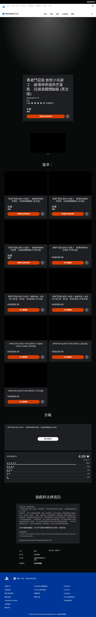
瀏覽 (61, 12)
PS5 (13, 6)
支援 (50, 6)
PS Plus (23, 6)
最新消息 (38, 6)
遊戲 (8, 6)
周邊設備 (30, 6)
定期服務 (54, 12)
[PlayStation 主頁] (4, 6)
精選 (40, 12)
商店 (44, 6)
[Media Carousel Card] (48, 141)
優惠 (46, 12)
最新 (34, 12)
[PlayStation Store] (11, 11)
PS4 (18, 6)
